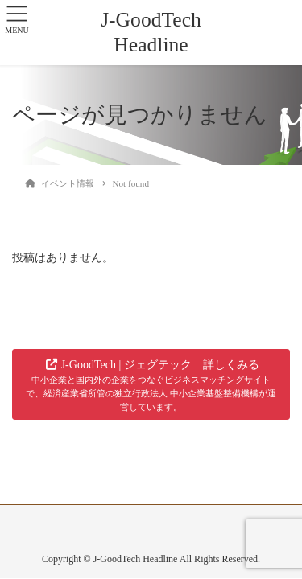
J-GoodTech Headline (151, 32)
